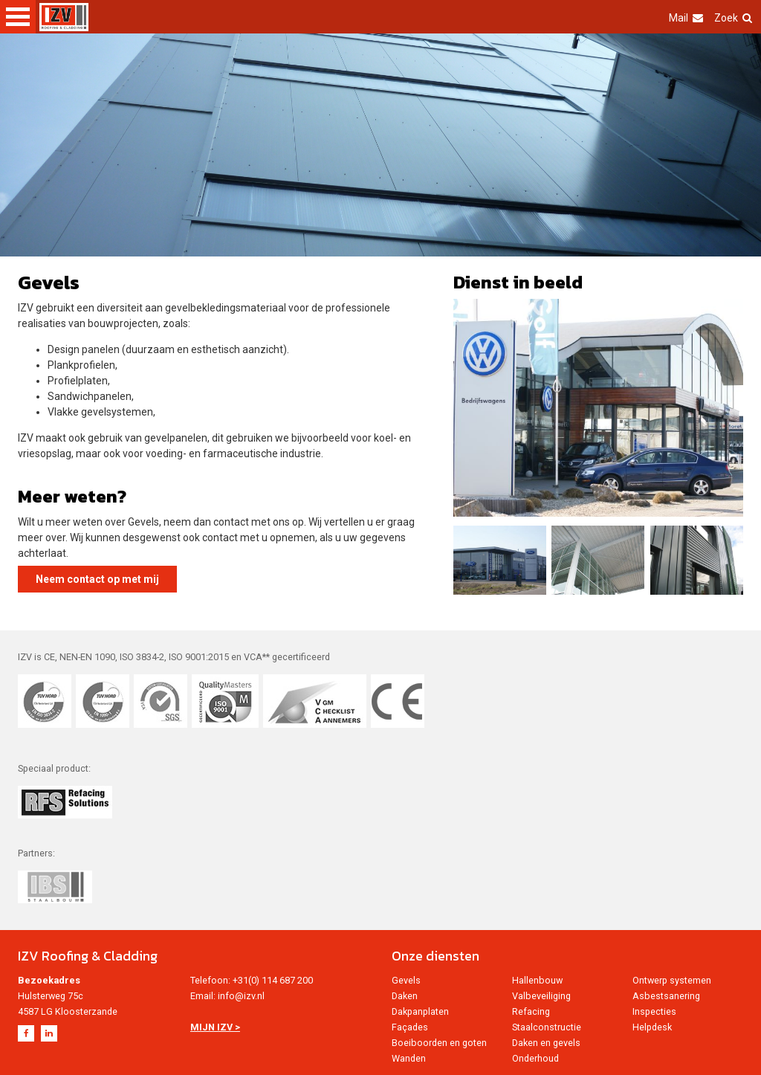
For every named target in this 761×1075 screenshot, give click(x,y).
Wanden (409, 1058)
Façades (410, 1027)
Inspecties (654, 1011)
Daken (405, 995)
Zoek (733, 18)
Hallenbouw (537, 980)
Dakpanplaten (420, 1011)
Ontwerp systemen (671, 980)
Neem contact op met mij (97, 579)
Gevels (406, 980)
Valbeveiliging (541, 995)
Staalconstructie (546, 1027)
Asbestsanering (666, 995)
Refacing (531, 1011)
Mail (686, 18)
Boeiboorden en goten (439, 1042)
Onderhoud (535, 1058)
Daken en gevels (546, 1042)
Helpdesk (652, 1027)
